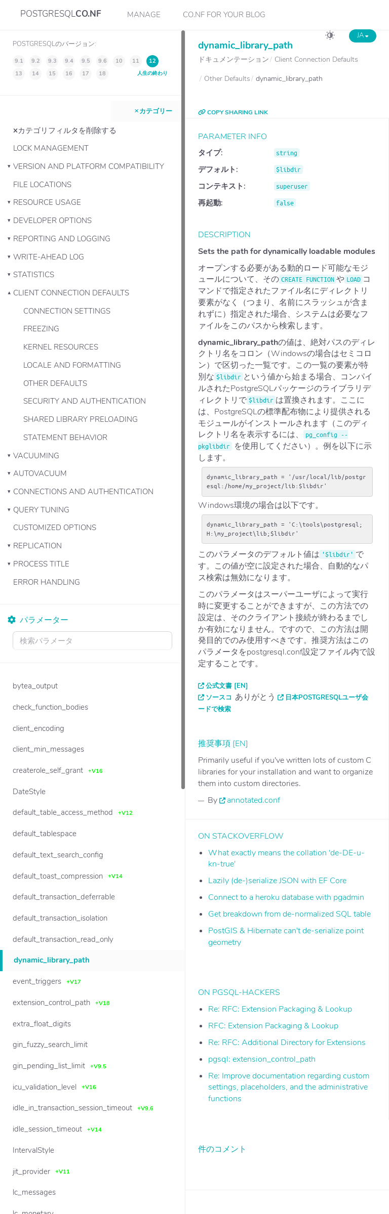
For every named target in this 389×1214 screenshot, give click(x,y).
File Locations (42, 185)
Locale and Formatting (72, 365)
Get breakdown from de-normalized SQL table (289, 914)
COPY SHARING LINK (233, 112)
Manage (144, 15)
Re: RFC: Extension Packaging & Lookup (280, 1009)
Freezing (41, 329)
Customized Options (54, 528)
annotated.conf (253, 800)
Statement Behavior (65, 437)
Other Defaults (55, 383)
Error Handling (46, 582)
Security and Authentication (84, 401)
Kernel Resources (60, 347)
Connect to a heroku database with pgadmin (286, 897)
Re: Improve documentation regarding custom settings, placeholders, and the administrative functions (288, 1087)
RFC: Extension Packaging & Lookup (273, 1025)
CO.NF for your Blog (224, 15)
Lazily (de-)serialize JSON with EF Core (277, 880)
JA (362, 35)
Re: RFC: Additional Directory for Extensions (287, 1042)
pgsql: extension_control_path (262, 1059)
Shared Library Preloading (80, 419)
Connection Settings (66, 311)
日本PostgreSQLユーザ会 (326, 697)
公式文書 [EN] (227, 685)
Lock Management (51, 148)
